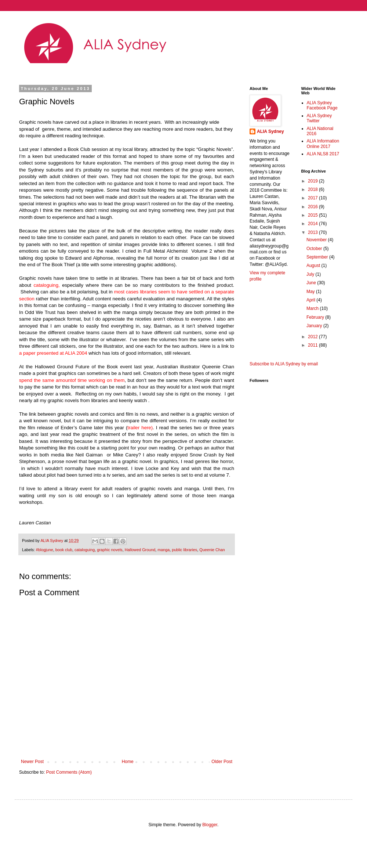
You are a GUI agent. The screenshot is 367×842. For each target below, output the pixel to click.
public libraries (184, 550)
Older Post (221, 761)
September (317, 257)
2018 (313, 189)
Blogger (209, 824)
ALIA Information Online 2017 (323, 143)
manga (163, 550)
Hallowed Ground (140, 550)
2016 (313, 206)
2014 (313, 223)
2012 (313, 336)
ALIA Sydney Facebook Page (322, 105)
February (315, 317)
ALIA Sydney (270, 131)
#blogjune (44, 550)
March (313, 308)
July (311, 274)
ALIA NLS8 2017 (323, 153)
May (311, 291)
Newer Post (32, 761)
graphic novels (110, 550)
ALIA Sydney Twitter (319, 118)
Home (128, 761)
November (317, 239)
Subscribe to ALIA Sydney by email (284, 363)
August (313, 265)
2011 (313, 345)
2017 (313, 197)
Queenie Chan (212, 550)
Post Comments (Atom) (69, 772)
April (311, 300)
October (314, 248)
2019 (313, 181)
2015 (313, 215)
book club (63, 550)
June (311, 282)
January (314, 325)
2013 (313, 232)
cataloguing (85, 550)
